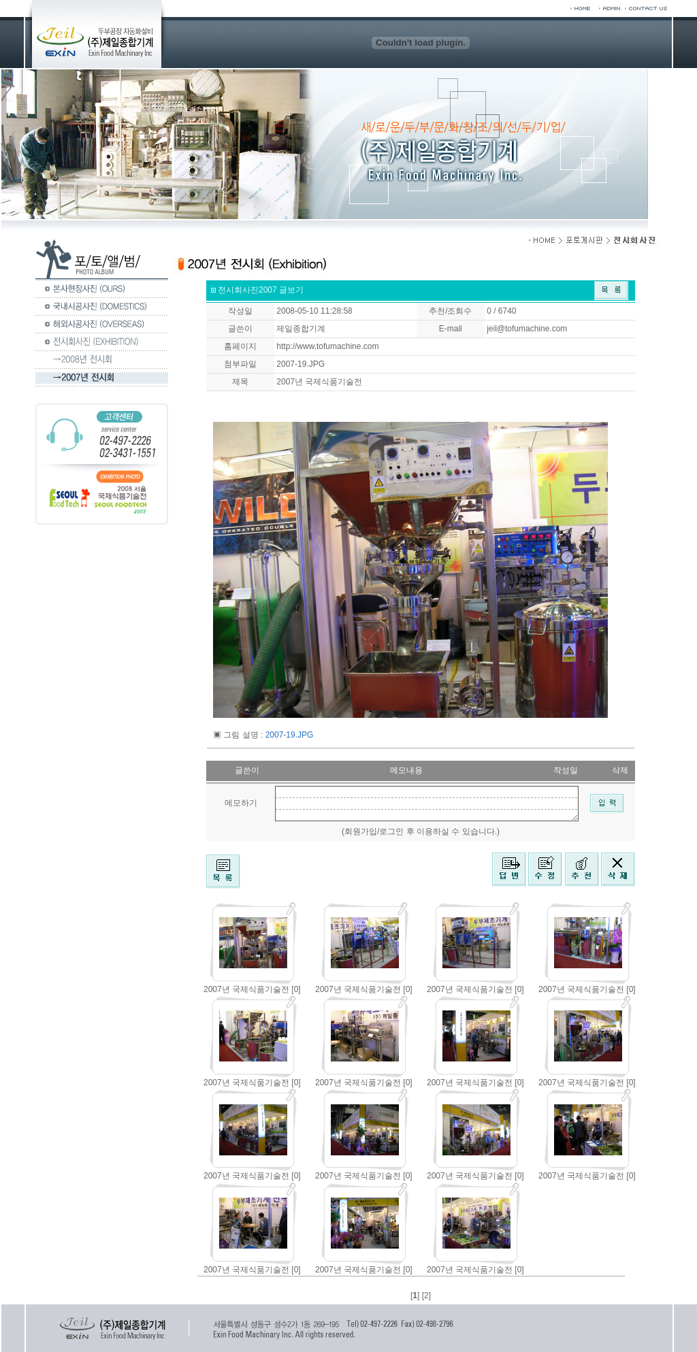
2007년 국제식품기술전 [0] (252, 989)
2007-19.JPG (300, 364)
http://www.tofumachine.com (327, 346)
